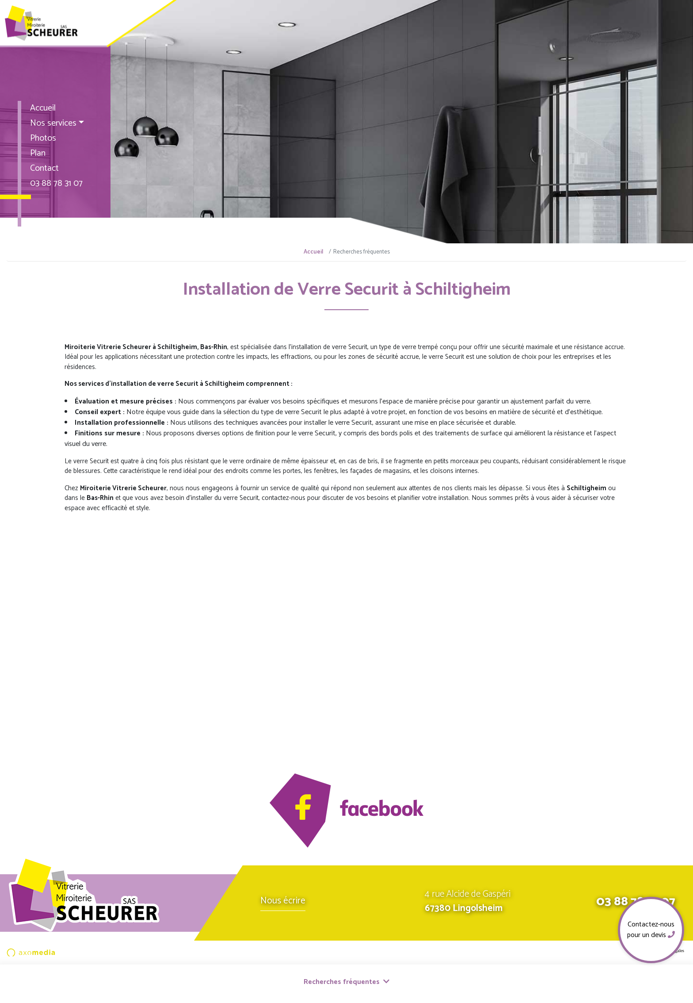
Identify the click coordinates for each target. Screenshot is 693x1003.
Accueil (43, 108)
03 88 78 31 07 (56, 183)
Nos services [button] (53, 123)
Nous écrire (282, 900)
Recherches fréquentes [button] (346, 982)
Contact (44, 168)
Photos (43, 138)
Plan (38, 153)
